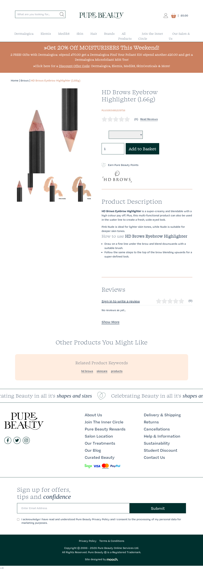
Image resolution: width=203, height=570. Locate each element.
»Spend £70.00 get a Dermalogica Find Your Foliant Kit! (100, 55)
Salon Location (99, 436)
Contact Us (154, 457)
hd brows (87, 371)
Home (14, 80)
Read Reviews (149, 119)
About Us (93, 415)
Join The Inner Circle (104, 422)
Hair (93, 34)
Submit (158, 508)
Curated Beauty (100, 457)
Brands (109, 34)
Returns (151, 422)
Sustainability (157, 443)
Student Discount (160, 450)
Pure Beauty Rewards (105, 429)
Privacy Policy (87, 541)
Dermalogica (24, 34)
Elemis (46, 34)
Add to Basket (142, 149)
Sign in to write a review (121, 301)
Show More (110, 322)
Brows (25, 80)
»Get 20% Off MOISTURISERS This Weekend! (101, 47)
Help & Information (162, 436)
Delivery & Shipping (162, 415)
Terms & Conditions (111, 541)
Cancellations (157, 429)
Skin (80, 34)
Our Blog (93, 450)
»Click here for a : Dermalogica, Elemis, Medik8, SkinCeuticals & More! (101, 66)
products (117, 371)
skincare (102, 371)
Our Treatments (100, 443)
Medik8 (63, 34)
